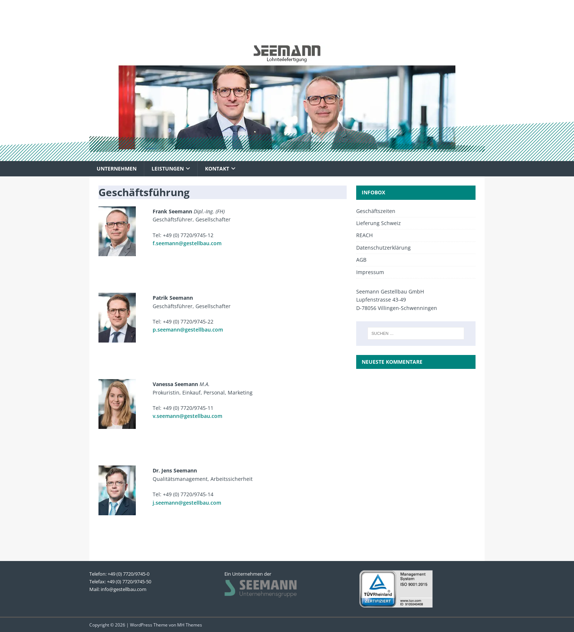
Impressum (370, 272)
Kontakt (217, 168)
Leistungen (168, 168)
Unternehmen (117, 168)
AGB (361, 259)
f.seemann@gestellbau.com (187, 243)
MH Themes (189, 625)
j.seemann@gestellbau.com (187, 502)
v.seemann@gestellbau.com (187, 415)
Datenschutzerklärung (383, 247)
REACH (364, 235)
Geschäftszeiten (375, 210)
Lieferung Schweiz (378, 223)
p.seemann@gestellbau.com (188, 329)
